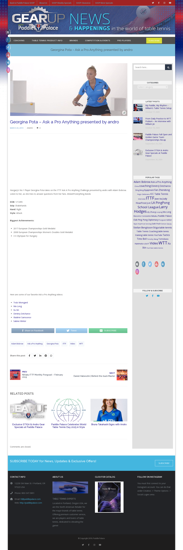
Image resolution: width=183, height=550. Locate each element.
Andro (30, 128)
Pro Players (124, 40)
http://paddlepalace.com (31, 502)
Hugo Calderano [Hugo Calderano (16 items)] (143, 194)
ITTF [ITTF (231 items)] (150, 198)
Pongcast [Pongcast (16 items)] (162, 220)
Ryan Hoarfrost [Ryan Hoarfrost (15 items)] (139, 224)
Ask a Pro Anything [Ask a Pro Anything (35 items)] (161, 182)
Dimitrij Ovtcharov (21, 313)
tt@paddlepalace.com (31, 499)
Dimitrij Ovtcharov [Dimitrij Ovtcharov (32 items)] (161, 186)
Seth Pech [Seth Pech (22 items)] (156, 223)
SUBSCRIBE (154, 40)
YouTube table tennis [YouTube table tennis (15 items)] (155, 248)
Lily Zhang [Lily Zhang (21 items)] (151, 212)
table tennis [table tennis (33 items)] (165, 227)
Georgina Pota (52, 343)
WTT (81, 343)
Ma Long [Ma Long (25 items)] (167, 212)
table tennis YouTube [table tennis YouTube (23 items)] (152, 235)
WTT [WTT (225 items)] (163, 243)
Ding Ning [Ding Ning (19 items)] (139, 190)
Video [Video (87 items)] (154, 243)
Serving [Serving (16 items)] (148, 224)
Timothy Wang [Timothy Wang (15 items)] (152, 239)
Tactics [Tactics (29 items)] (166, 235)
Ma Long (17, 306)
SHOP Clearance (83, 3)
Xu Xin (16, 310)
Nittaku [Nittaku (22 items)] (154, 216)
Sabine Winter (19, 321)
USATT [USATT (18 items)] (146, 244)
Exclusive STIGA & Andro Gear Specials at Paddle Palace (28, 426)
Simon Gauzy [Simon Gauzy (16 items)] (166, 224)
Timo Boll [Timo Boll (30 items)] (142, 238)
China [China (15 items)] (137, 186)
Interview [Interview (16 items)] (141, 199)
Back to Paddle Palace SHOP (22, 3)
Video (72, 343)
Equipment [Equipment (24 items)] (149, 190)
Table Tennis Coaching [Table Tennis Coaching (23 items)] (147, 231)
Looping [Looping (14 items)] (159, 212)
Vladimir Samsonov (22, 317)
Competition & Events (97, 40)
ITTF (64, 343)
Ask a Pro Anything (34, 343)
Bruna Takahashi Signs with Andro (109, 424)
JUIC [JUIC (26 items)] (149, 203)
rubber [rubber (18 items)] (169, 220)
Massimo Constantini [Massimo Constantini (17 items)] (142, 216)
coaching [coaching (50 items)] (145, 186)
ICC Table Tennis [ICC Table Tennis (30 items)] (159, 194)
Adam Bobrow (17, 343)
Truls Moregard (20, 302)
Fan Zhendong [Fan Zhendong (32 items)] (162, 190)
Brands (74, 40)
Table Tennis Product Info (47, 40)
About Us (43, 3)
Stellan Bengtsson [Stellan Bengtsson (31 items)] (143, 227)
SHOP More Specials (104, 3)
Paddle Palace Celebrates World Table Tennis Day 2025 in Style (68, 426)
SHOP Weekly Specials (61, 3)
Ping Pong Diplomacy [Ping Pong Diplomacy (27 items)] (148, 219)
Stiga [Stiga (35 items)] (156, 227)
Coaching (19, 40)
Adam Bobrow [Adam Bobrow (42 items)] (142, 182)
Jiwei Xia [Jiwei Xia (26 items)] (158, 198)
